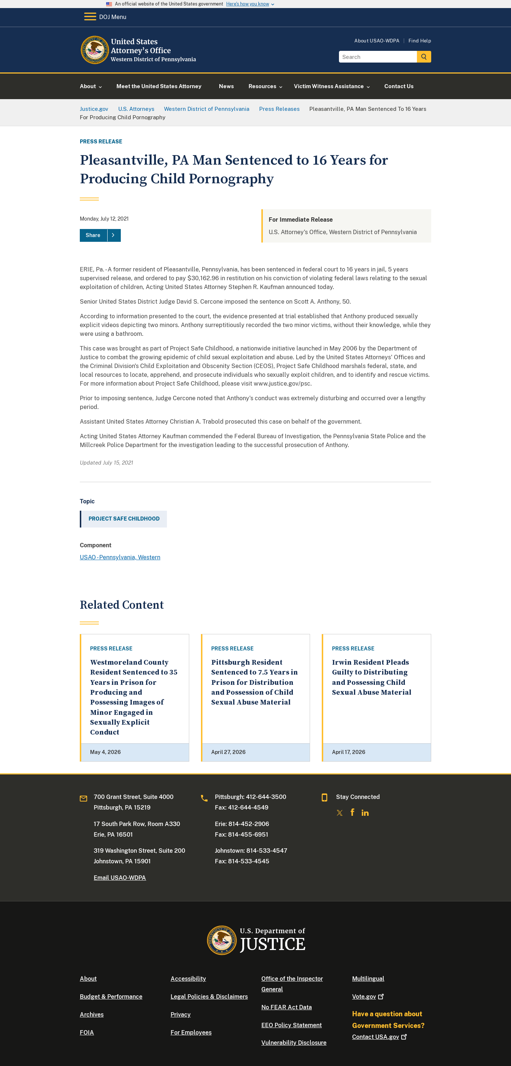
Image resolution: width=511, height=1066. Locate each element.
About (88, 978)
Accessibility (188, 978)
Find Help (420, 41)
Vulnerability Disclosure (294, 1042)
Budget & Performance (111, 996)
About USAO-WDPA (376, 41)
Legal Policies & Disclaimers (209, 996)
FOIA (87, 1032)
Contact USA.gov (380, 1036)
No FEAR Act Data (286, 1007)
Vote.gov (368, 996)
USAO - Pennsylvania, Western (120, 557)
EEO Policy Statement (291, 1025)
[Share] (100, 235)
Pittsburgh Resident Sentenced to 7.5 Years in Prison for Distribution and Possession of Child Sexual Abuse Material (254, 682)
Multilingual (368, 978)
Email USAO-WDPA (120, 877)
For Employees (191, 1032)
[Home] (139, 64)
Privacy (181, 1014)
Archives (92, 1014)
